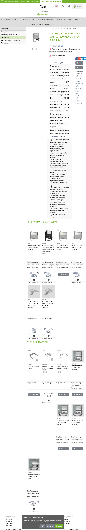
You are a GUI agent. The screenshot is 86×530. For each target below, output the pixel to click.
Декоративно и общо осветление (11, 32)
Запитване (80, 63)
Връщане (9, 525)
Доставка (9, 523)
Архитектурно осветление (9, 34)
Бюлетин (66, 519)
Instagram (67, 523)
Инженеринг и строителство (29, 1)
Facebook (67, 521)
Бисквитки (50, 526)
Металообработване (11, 1)
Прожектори (5, 37)
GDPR (42, 526)
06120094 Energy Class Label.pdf (78, 91)
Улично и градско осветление (10, 40)
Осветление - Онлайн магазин (51, 1)
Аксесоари (4, 43)
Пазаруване (10, 519)
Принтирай (80, 68)
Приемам (59, 526)
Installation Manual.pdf (78, 101)
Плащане (9, 521)
